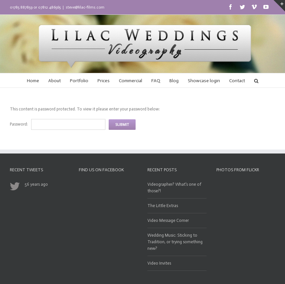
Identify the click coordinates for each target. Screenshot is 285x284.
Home (33, 80)
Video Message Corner (168, 220)
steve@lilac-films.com (85, 7)
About (54, 80)
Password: (19, 124)
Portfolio (79, 80)
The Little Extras (162, 205)
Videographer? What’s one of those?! (174, 187)
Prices (104, 80)
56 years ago (36, 184)
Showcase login (204, 80)
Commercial (130, 80)
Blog (174, 80)
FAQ (155, 80)
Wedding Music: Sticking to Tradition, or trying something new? (175, 242)
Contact (237, 80)
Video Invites (159, 263)
